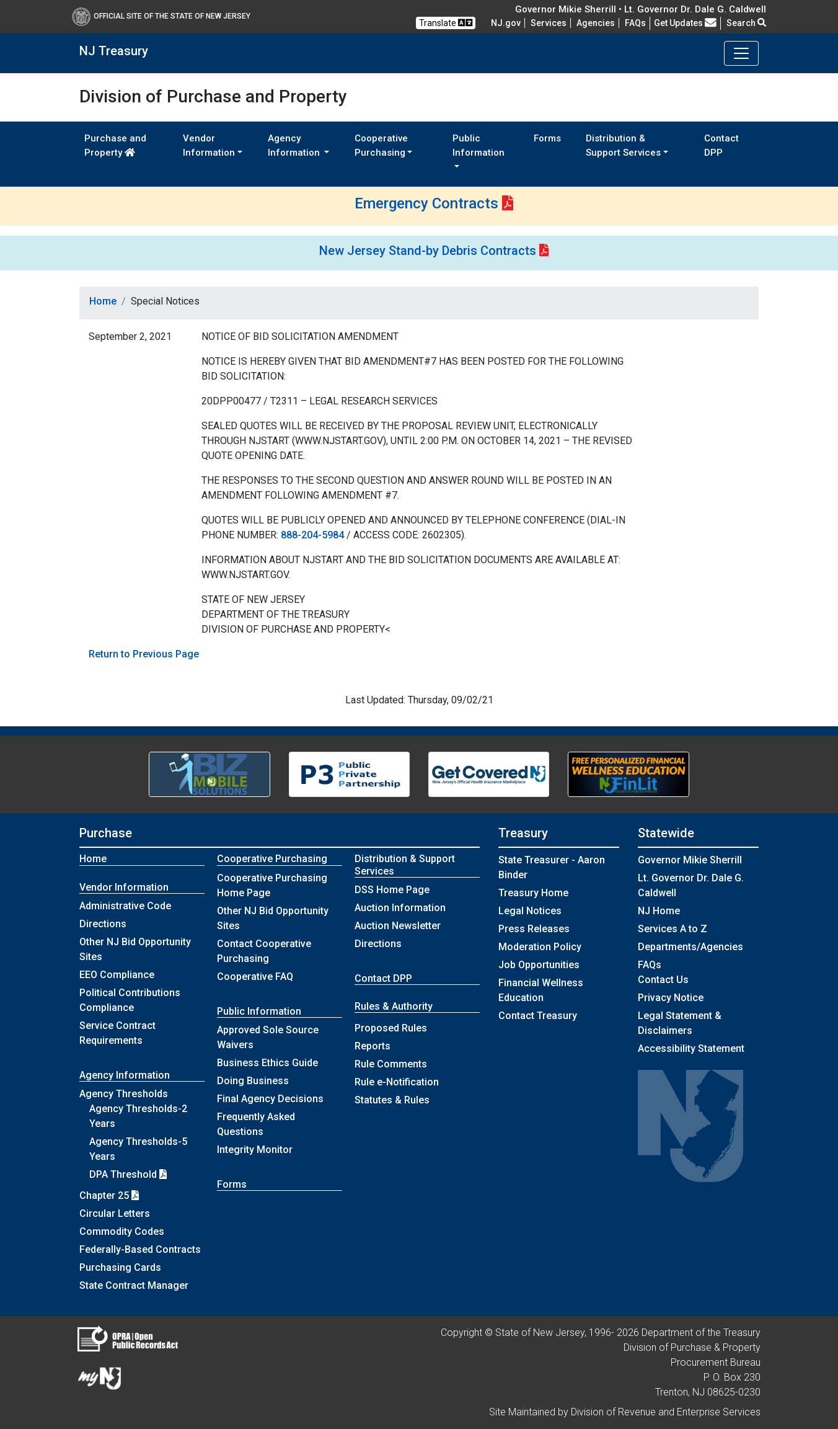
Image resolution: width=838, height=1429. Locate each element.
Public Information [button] (478, 145)
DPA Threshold (128, 1174)
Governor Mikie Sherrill (690, 860)
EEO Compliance (116, 975)
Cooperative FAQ (255, 976)
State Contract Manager (133, 1285)
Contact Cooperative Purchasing (264, 951)
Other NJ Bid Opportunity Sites (135, 949)
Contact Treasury (537, 1016)
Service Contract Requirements (117, 1033)
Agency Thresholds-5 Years (138, 1149)
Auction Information (400, 908)
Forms (547, 138)
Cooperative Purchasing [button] (381, 145)
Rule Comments (391, 1064)
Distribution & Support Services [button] (623, 145)
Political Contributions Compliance (129, 1000)
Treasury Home (533, 893)
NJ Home (659, 911)
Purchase (105, 833)
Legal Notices (530, 911)
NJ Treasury (113, 50)
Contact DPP (721, 145)
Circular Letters (114, 1213)
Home (103, 301)
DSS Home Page (392, 890)
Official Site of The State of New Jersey (161, 16)
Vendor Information (124, 887)
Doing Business (253, 1081)
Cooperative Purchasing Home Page (272, 885)
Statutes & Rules (392, 1100)
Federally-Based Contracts (140, 1249)
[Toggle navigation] (741, 53)
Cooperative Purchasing (272, 859)
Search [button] (746, 23)
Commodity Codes (121, 1231)
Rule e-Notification (397, 1082)
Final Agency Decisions (270, 1099)
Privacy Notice (670, 998)
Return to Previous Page (144, 654)
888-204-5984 (312, 535)
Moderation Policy (539, 947)
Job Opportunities (539, 965)
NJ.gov (506, 23)
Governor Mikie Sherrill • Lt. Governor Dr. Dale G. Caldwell (640, 9)
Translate (445, 23)
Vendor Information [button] (209, 145)
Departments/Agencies (690, 947)
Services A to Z (672, 929)
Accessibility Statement (691, 1048)
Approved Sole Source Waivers (268, 1037)
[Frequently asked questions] (635, 23)
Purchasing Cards (120, 1267)
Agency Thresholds (123, 1094)
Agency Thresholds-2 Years (138, 1116)
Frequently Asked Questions (256, 1124)
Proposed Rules (391, 1028)
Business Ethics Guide (267, 1063)
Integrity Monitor (255, 1149)
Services (549, 23)
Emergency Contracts (426, 203)
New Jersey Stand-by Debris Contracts (427, 250)
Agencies (595, 23)
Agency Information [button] (295, 145)
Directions (102, 924)
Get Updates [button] (685, 23)
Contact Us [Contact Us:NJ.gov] (663, 980)
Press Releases (534, 929)
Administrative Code (125, 906)
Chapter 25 (109, 1195)
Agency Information (124, 1075)
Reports (372, 1046)
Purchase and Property (115, 145)
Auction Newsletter (398, 926)
